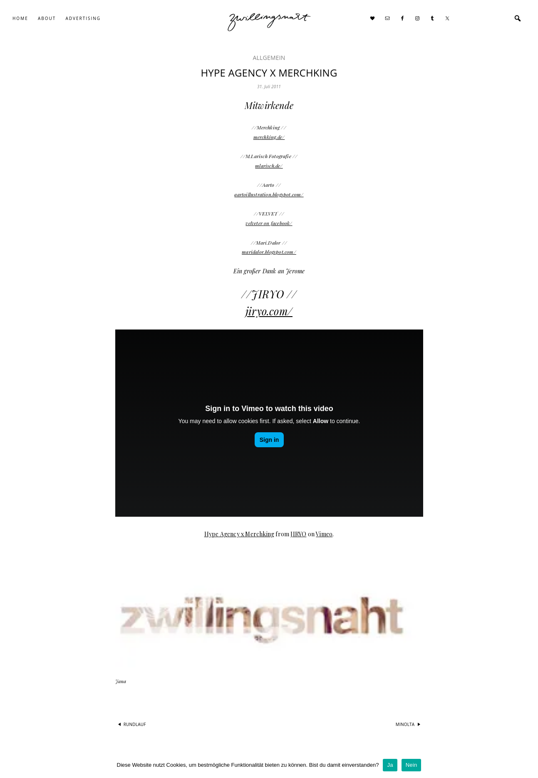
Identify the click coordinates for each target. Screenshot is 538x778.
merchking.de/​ (269, 137)
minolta (405, 724)
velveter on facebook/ (268, 223)
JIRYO (298, 534)
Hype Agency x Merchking (239, 534)
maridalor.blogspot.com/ (269, 251)
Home (20, 18)
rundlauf (135, 724)
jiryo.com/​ (269, 311)
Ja (390, 765)
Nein (411, 765)
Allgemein (269, 58)
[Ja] (527, 765)
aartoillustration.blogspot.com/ (268, 194)
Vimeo (324, 534)
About (47, 18)
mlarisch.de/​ (269, 165)
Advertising (83, 18)
